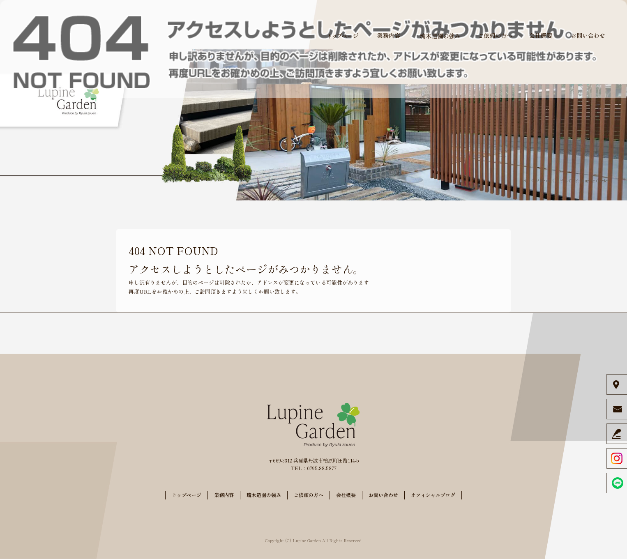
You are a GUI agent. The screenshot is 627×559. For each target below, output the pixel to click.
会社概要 (540, 35)
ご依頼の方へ (495, 35)
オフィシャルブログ (433, 494)
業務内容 (388, 35)
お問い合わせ (588, 35)
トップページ (343, 35)
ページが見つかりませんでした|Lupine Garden (566, 180)
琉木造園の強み (440, 35)
